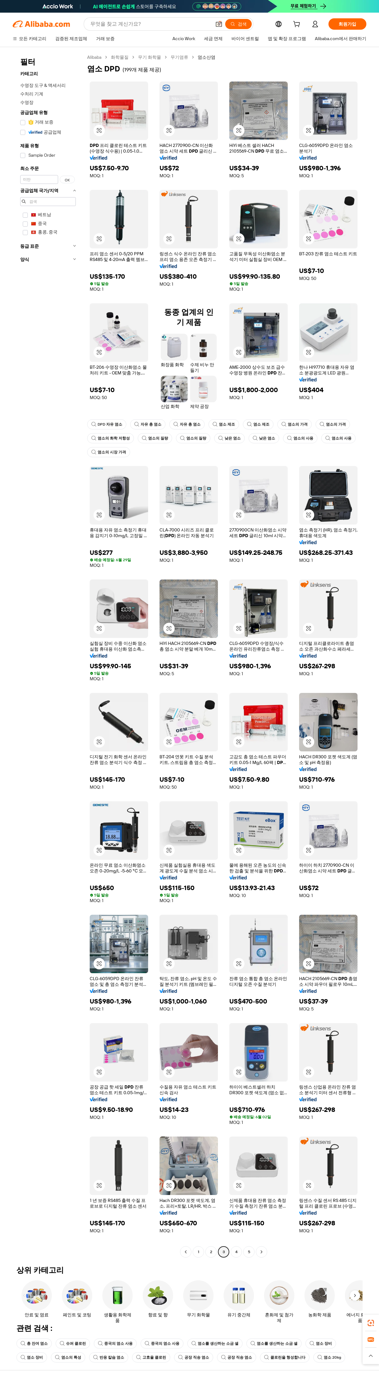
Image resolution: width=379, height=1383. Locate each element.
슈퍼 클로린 (73, 1343)
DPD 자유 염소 (106, 424)
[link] (371, 1323)
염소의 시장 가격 (108, 452)
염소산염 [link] (206, 57)
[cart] (298, 24)
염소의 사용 (300, 438)
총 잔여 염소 (34, 1343)
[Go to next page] (261, 1252)
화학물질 (120, 57)
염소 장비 (321, 1343)
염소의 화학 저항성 (110, 438)
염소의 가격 (294, 424)
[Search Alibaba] (150, 24)
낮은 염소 (229, 438)
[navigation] (48, 655)
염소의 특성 (68, 1357)
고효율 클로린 (151, 1357)
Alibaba (94, 57)
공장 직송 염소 (193, 1357)
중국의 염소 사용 (115, 1343)
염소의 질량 (155, 438)
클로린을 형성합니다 (284, 1357)
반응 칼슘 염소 (108, 1357)
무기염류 (179, 57)
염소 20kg (329, 1357)
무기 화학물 (149, 57)
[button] (219, 24)
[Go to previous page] (185, 1252)
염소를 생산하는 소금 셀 (214, 1343)
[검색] (238, 24)
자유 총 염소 (147, 424)
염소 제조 (224, 424)
